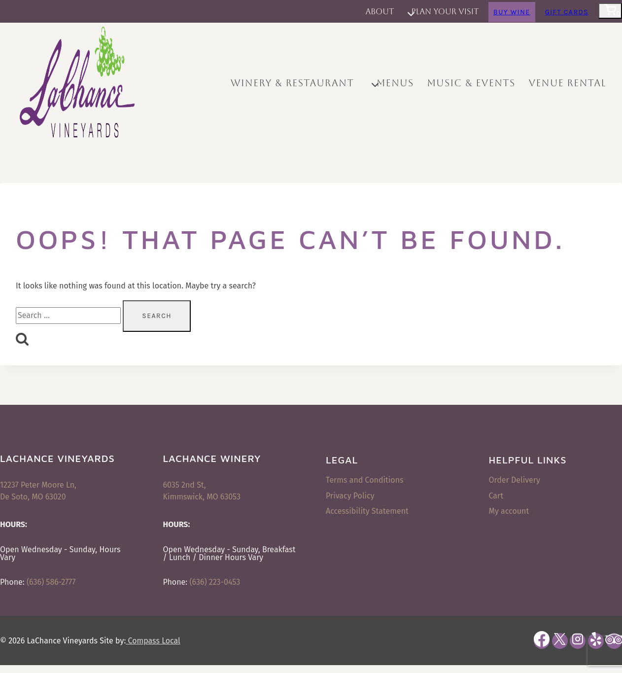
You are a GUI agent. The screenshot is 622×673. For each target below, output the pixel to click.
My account (509, 511)
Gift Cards (567, 12)
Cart (496, 495)
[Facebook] (542, 641)
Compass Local (153, 640)
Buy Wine (511, 12)
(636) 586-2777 (51, 582)
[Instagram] (578, 641)
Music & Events (471, 82)
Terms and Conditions (365, 480)
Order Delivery (514, 480)
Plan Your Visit (445, 11)
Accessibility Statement (367, 511)
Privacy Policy (350, 495)
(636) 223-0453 (214, 582)
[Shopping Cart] (610, 11)
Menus (395, 82)
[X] (560, 641)
